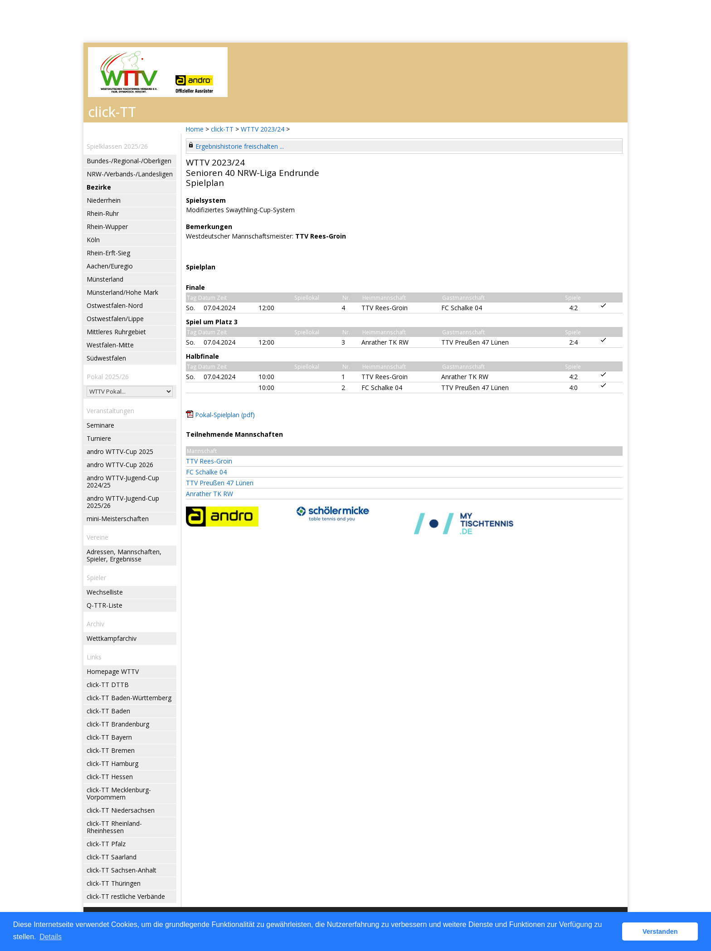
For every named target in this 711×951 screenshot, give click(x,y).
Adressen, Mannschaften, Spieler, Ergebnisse (124, 555)
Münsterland (105, 279)
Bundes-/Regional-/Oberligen (129, 160)
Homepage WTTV (113, 671)
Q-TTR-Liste (104, 605)
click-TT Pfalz (106, 843)
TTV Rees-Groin (209, 461)
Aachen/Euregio (110, 266)
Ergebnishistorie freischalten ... (239, 146)
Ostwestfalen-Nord (115, 305)
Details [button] (50, 937)
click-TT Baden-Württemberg (129, 697)
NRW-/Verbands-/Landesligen (130, 174)
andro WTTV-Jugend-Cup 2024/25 (123, 481)
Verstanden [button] (660, 931)
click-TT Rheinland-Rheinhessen (114, 827)
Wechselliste (105, 592)
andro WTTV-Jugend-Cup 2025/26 (123, 502)
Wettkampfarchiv (111, 638)
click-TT (222, 129)
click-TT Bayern (109, 737)
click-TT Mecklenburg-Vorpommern (119, 793)
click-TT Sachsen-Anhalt (121, 870)
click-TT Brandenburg (118, 724)
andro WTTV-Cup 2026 (120, 464)
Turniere (99, 438)
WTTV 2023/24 (263, 129)
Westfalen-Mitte (110, 345)
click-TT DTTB (108, 684)
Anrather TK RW (209, 493)
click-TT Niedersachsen (121, 810)
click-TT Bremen (111, 750)
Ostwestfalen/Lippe (115, 318)
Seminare (100, 425)
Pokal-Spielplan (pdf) (225, 414)
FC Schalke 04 (206, 472)
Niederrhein (104, 200)
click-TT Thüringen (114, 883)
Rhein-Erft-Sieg (108, 253)
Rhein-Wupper (107, 226)
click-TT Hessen (110, 776)
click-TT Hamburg (112, 763)
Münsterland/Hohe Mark (122, 292)
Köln (93, 239)
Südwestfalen (106, 358)
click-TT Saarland (111, 857)
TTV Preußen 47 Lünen (219, 482)
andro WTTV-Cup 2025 (120, 451)
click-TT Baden (108, 711)
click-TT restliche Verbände (126, 896)
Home (194, 129)
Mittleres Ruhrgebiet (116, 331)
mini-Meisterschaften (118, 518)
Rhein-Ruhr (103, 213)
